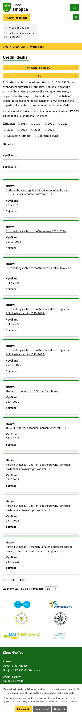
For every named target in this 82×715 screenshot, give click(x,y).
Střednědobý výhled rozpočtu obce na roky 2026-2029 (39, 270)
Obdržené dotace (48, 135)
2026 (51, 129)
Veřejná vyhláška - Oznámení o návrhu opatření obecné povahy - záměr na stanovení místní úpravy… (39, 549)
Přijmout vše (23, 709)
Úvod (5, 46)
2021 (51, 123)
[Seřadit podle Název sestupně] (15, 144)
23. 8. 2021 (12, 561)
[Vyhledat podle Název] (41, 150)
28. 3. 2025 (12, 205)
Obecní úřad (19, 46)
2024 (24, 129)
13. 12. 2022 (13, 241)
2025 (37, 129)
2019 (37, 123)
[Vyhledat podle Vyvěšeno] (41, 162)
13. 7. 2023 (12, 479)
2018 (23, 123)
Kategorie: (9, 123)
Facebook (14, 36)
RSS (57, 75)
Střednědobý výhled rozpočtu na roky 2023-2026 (39, 231)
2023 (10, 129)
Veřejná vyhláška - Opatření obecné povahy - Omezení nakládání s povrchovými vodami (38, 467)
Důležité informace (19, 135)
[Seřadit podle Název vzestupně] (15, 142)
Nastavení (59, 709)
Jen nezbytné (42, 709)
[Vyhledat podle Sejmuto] (41, 175)
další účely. (69, 692)
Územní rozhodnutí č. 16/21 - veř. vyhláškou (35, 391)
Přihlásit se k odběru (52, 67)
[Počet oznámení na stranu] (51, 588)
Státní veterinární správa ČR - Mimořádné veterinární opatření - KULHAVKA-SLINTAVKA (38, 192)
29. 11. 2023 (13, 365)
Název (8, 144)
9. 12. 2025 (12, 283)
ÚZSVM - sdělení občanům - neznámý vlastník (36, 428)
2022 (64, 123)
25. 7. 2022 (12, 520)
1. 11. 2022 (12, 324)
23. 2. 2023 (12, 438)
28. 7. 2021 (12, 401)
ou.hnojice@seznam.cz (21, 33)
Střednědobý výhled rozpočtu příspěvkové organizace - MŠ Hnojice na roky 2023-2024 (39, 311)
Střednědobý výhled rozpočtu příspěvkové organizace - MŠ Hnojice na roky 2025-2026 (39, 352)
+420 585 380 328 (19, 27)
